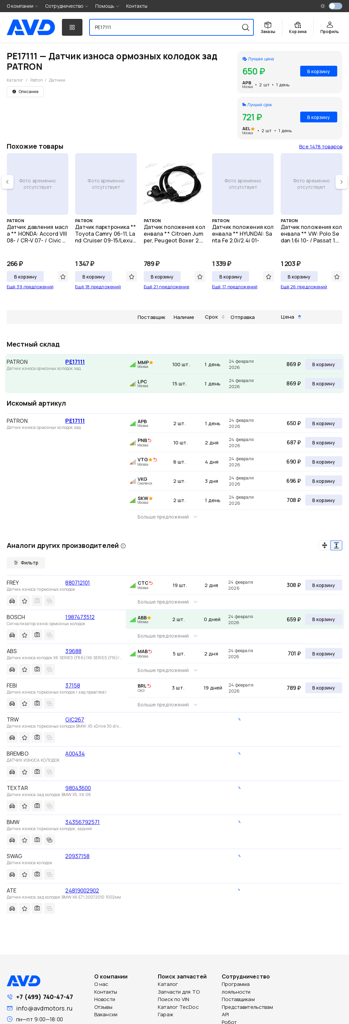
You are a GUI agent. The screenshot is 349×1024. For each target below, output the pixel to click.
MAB (143, 651)
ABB (142, 617)
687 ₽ (294, 442)
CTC (143, 583)
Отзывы (103, 1007)
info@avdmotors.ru (44, 1008)
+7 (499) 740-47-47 (44, 997)
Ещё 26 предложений (304, 287)
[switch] (335, 6)
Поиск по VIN (173, 999)
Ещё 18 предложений (98, 287)
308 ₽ (294, 585)
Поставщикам (238, 999)
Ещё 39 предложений (30, 287)
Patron (36, 80)
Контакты (136, 6)
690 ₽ (293, 461)
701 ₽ (294, 653)
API (225, 1014)
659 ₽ (294, 619)
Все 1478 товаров (320, 146)
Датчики (57, 80)
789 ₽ (294, 688)
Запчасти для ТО (179, 991)
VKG (142, 479)
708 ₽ (294, 500)
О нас (101, 984)
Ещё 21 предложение (166, 287)
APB (246, 83)
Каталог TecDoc (178, 1007)
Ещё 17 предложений (234, 287)
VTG (143, 459)
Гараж (165, 1014)
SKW (143, 498)
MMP (143, 362)
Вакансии (105, 1014)
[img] (149, 441)
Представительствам (247, 1007)
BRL (142, 685)
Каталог (15, 80)
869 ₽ (293, 364)
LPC (142, 381)
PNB (142, 440)
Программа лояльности (236, 988)
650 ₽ (294, 423)
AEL (246, 128)
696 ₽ (293, 481)
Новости (104, 999)
